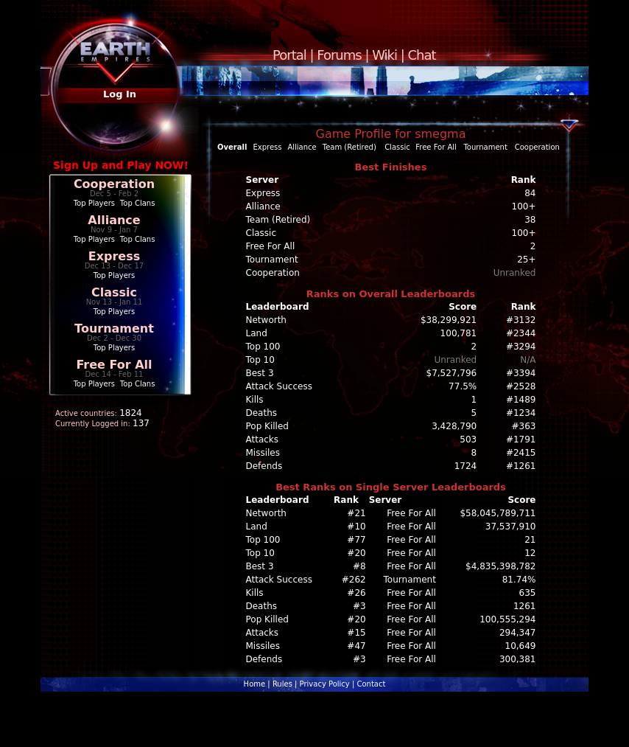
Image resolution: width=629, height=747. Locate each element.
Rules (282, 684)
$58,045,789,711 (497, 513)
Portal (289, 55)
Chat (422, 55)
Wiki (384, 55)
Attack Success (279, 386)
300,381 (517, 659)
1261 (524, 606)
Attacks (262, 439)
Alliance (114, 220)
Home (255, 684)
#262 (354, 579)
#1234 (521, 413)
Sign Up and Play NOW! (121, 165)
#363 (524, 426)
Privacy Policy (325, 684)
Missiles (263, 453)
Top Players (94, 203)
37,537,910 (510, 526)
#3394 (521, 373)
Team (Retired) (349, 147)
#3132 (521, 320)
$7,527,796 (451, 373)
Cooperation (114, 184)
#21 (356, 513)
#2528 (521, 386)
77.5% (463, 386)
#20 (356, 553)
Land (256, 333)
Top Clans (137, 203)
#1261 (521, 466)
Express (114, 256)
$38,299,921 (449, 320)
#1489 (521, 400)
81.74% (519, 579)
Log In (119, 94)
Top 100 (263, 346)
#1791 (521, 439)
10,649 (520, 646)
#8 (359, 566)
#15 (356, 633)
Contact (370, 684)
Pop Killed (267, 426)
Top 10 (260, 360)
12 (529, 553)
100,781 (458, 333)
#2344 (521, 333)
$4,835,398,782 (500, 566)
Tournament (114, 329)
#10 (356, 526)
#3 (359, 606)
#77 (356, 540)
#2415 (521, 453)
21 (529, 540)
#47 (356, 646)
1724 (465, 466)
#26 (356, 593)
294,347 (517, 633)
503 (468, 439)
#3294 (521, 346)
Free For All (114, 365)
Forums (339, 55)
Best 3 (260, 373)
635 (527, 593)
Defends (264, 466)
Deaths (262, 413)
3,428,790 (454, 426)
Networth (266, 320)
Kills (255, 400)
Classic (114, 292)
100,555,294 (507, 619)
